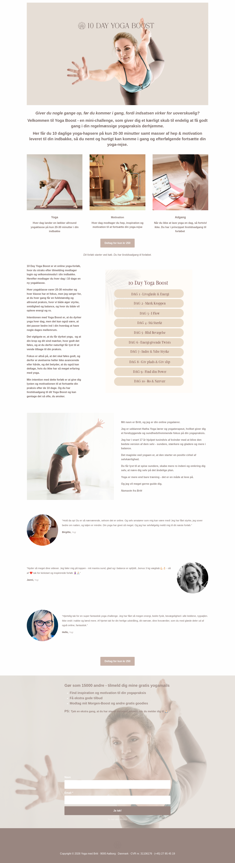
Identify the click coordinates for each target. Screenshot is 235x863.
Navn (67, 777)
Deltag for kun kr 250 (117, 243)
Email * (68, 792)
